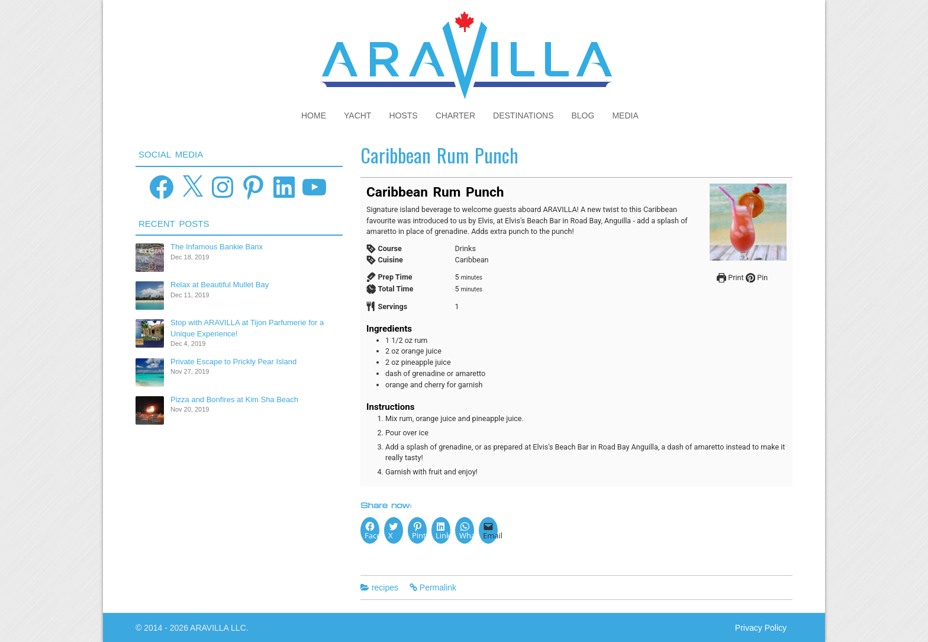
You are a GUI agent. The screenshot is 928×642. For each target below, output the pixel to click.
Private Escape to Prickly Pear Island (233, 361)
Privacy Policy (761, 628)
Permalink (438, 587)
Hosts (403, 115)
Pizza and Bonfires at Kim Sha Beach (234, 399)
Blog (583, 115)
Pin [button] (757, 277)
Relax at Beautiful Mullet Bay (219, 284)
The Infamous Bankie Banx (216, 246)
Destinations (523, 115)
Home (313, 115)
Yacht (357, 115)
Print (730, 277)
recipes (385, 587)
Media (625, 115)
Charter (455, 115)
